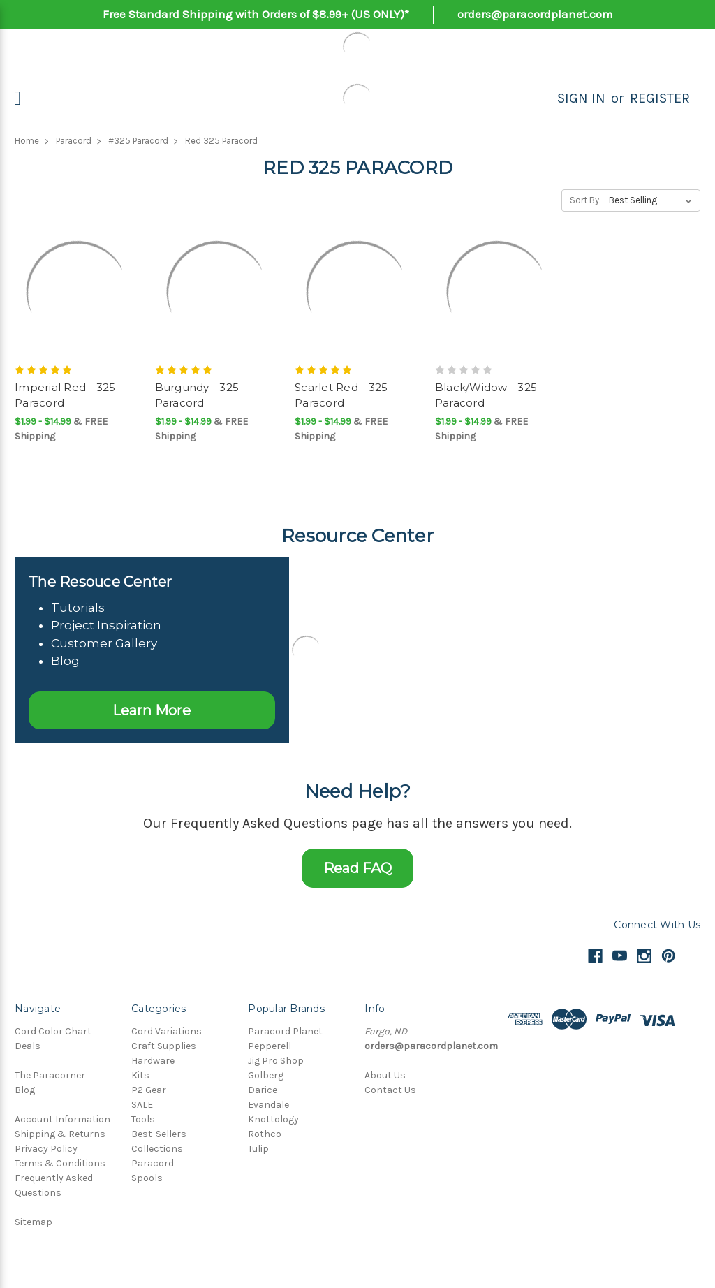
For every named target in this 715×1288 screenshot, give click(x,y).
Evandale (268, 1105)
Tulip (258, 1149)
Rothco (264, 1134)
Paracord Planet (285, 1031)
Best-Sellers (158, 1134)
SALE (142, 1105)
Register (660, 98)
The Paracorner (50, 1075)
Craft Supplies (163, 1046)
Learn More (151, 710)
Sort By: (585, 200)
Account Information (62, 1119)
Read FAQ (357, 868)
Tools (143, 1119)
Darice (262, 1090)
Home (27, 141)
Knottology (273, 1119)
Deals (27, 1046)
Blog (25, 1090)
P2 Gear (148, 1090)
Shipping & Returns (60, 1134)
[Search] (542, 98)
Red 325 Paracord (221, 141)
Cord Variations (166, 1031)
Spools (147, 1178)
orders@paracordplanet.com (535, 14)
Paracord (73, 141)
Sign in (581, 98)
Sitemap (33, 1222)
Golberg (265, 1075)
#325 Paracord (138, 141)
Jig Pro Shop (276, 1061)
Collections (157, 1149)
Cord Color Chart (53, 1031)
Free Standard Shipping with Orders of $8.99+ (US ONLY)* (256, 14)
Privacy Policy (46, 1149)
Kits (140, 1075)
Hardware (153, 1061)
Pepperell (269, 1046)
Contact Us (390, 1090)
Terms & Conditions (60, 1163)
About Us (385, 1075)
